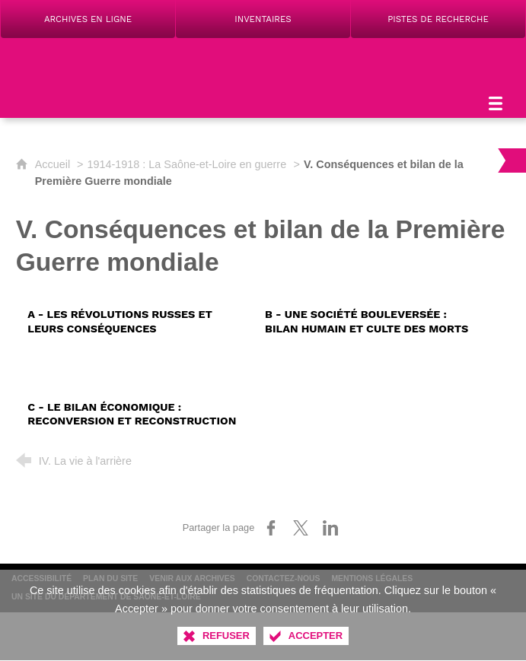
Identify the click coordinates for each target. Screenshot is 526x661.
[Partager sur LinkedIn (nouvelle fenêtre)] (330, 528)
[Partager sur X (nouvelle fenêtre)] (301, 528)
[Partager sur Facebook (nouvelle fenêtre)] (271, 528)
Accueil (54, 164)
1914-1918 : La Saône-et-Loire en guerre (187, 164)
